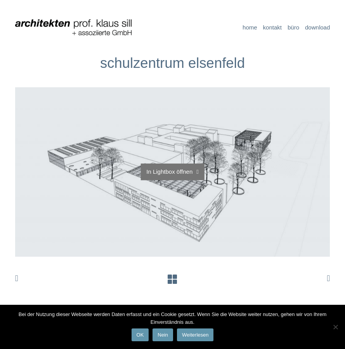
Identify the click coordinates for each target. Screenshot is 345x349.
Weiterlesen (195, 335)
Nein (163, 335)
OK (140, 335)
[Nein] (335, 327)
